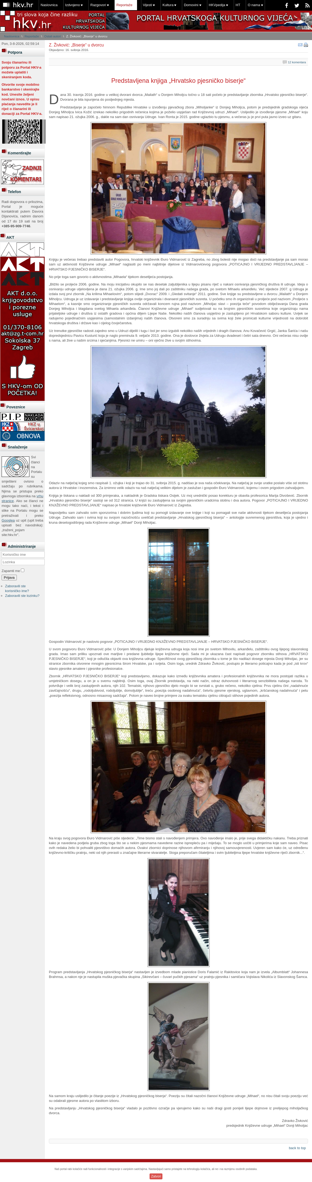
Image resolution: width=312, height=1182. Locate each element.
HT (238, 5)
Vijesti (147, 5)
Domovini (191, 5)
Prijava (9, 578)
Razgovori (98, 5)
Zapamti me (11, 571)
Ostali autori (52, 36)
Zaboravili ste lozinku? (22, 596)
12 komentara (297, 62)
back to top (297, 1148)
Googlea (8, 520)
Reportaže (124, 5)
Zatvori (156, 1176)
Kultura (167, 5)
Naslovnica (49, 5)
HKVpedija (217, 5)
